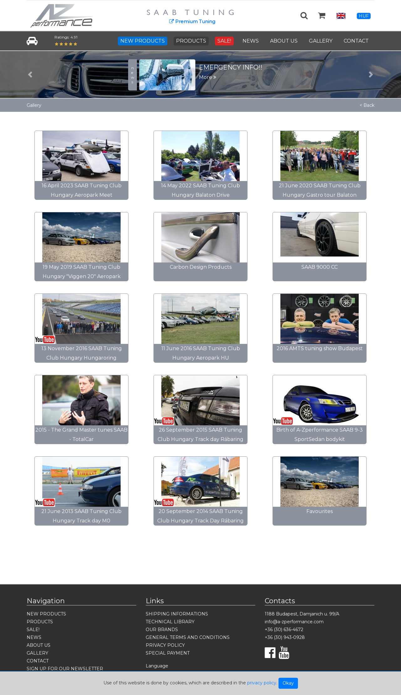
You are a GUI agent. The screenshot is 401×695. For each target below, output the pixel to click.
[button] (30, 74)
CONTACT (356, 41)
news (132, 74)
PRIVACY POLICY (165, 645)
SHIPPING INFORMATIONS (177, 614)
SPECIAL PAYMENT (168, 653)
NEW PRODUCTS (142, 41)
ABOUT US (284, 41)
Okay (288, 683)
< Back (367, 105)
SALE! (224, 41)
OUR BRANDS (162, 629)
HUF (364, 16)
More (207, 77)
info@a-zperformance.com (294, 622)
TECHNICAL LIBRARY (170, 622)
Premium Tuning (192, 21)
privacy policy (261, 683)
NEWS (250, 41)
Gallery (34, 105)
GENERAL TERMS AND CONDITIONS (188, 637)
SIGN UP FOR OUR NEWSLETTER (65, 669)
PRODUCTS (191, 41)
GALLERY (320, 41)
